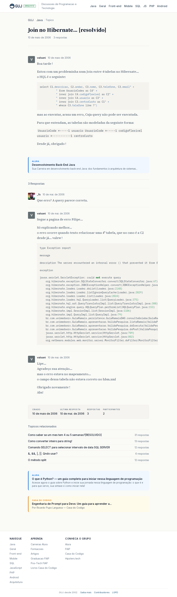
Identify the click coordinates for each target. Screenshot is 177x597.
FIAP (67, 549)
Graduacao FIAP (40, 558)
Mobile (128, 6)
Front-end (15, 553)
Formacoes (37, 549)
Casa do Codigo (74, 553)
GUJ (31, 20)
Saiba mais (85, 592)
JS (145, 6)
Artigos (35, 553)
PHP (151, 6)
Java (93, 6)
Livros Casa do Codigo (44, 567)
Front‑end (115, 6)
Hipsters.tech (72, 558)
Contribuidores (102, 592)
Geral (102, 6)
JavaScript (16, 567)
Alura (68, 544)
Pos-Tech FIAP (39, 563)
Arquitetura (16, 582)
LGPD (115, 592)
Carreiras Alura (39, 544)
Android (162, 6)
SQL (138, 6)
